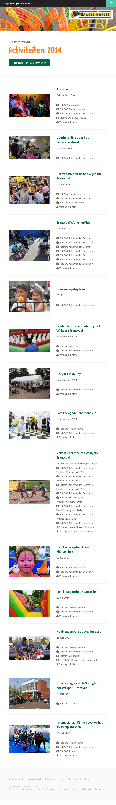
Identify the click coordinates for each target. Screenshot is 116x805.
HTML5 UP (85, 779)
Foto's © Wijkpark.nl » (71, 104)
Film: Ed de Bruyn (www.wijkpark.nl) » (78, 659)
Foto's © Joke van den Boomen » (76, 113)
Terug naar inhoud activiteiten (29, 62)
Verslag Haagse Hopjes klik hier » (76, 527)
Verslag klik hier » (68, 121)
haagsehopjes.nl (34, 779)
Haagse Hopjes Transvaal (16, 3)
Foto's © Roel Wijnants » (72, 109)
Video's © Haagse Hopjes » (73, 117)
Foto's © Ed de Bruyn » (71, 497)
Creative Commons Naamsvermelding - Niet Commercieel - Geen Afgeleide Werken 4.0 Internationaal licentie (55, 789)
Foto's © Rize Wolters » (71, 202)
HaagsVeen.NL (17, 779)
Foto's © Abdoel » (68, 703)
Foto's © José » (67, 751)
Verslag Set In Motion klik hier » (75, 531)
